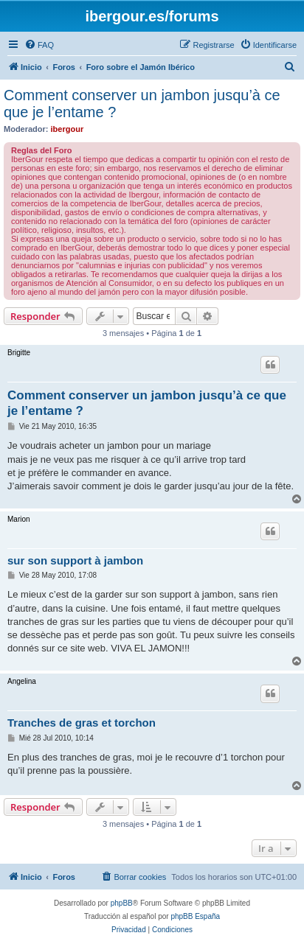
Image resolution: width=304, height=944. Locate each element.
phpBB (122, 903)
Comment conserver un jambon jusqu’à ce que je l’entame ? (142, 103)
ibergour (67, 129)
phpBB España (195, 916)
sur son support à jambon (75, 560)
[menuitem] (39, 45)
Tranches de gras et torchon (81, 722)
